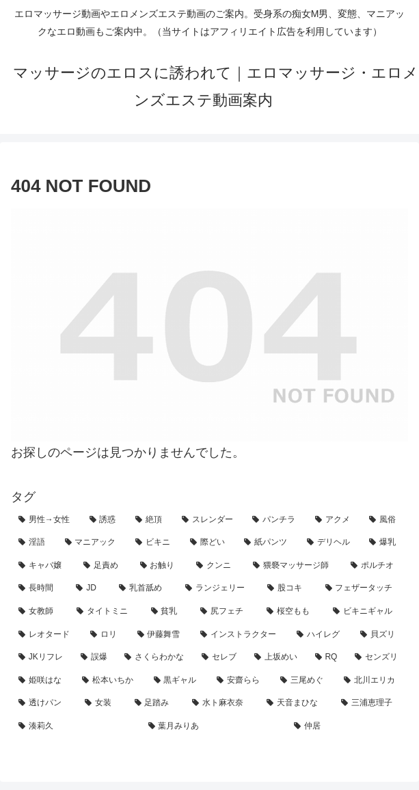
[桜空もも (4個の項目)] (292, 611)
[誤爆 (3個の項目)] (95, 657)
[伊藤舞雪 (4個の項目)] (161, 635)
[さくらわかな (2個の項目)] (155, 657)
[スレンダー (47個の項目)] (210, 520)
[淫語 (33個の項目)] (34, 542)
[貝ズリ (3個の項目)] (380, 635)
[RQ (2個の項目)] (328, 657)
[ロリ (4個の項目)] (106, 635)
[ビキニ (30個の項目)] (155, 542)
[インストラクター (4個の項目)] (241, 635)
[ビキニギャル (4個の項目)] (367, 611)
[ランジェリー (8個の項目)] (218, 588)
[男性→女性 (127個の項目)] (46, 520)
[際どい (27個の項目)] (210, 542)
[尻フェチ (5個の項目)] (226, 611)
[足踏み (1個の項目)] (156, 703)
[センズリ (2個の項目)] (378, 657)
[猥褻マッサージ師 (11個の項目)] (294, 566)
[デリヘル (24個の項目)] (331, 542)
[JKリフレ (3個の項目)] (42, 657)
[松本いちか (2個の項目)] (110, 680)
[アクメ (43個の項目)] (335, 520)
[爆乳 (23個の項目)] (385, 542)
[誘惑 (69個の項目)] (105, 520)
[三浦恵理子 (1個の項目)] (371, 703)
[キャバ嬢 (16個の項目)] (43, 566)
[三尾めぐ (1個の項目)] (304, 680)
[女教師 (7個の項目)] (40, 611)
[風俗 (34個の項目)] (385, 520)
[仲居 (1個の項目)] (347, 726)
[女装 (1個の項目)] (102, 703)
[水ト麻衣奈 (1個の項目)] (222, 703)
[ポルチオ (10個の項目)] (375, 566)
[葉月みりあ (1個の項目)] (214, 726)
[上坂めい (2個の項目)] (277, 657)
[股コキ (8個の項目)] (288, 588)
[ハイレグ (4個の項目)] (320, 635)
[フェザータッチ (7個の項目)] (363, 588)
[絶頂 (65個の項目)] (151, 520)
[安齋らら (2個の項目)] (241, 680)
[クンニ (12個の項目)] (217, 566)
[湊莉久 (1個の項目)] (75, 726)
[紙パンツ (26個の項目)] (268, 542)
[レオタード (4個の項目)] (46, 635)
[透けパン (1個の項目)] (44, 703)
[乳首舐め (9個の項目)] (144, 588)
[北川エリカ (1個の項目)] (372, 680)
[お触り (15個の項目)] (161, 566)
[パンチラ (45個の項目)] (276, 520)
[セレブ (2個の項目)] (220, 657)
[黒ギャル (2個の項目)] (178, 680)
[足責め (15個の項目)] (104, 566)
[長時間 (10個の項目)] (39, 588)
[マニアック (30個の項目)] (93, 542)
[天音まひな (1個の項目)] (296, 703)
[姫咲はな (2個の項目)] (42, 680)
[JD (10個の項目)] (90, 588)
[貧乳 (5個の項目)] (168, 611)
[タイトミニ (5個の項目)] (106, 611)
